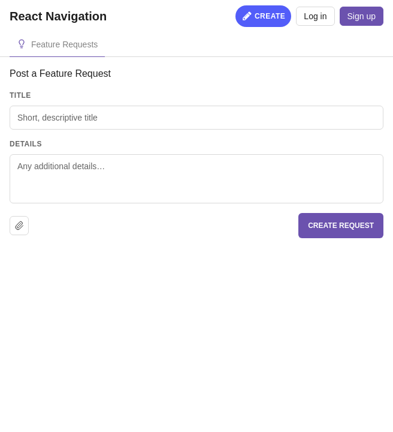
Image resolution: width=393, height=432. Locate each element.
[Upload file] (19, 225)
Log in (315, 16)
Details (26, 144)
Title (20, 95)
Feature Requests (64, 44)
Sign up (361, 16)
